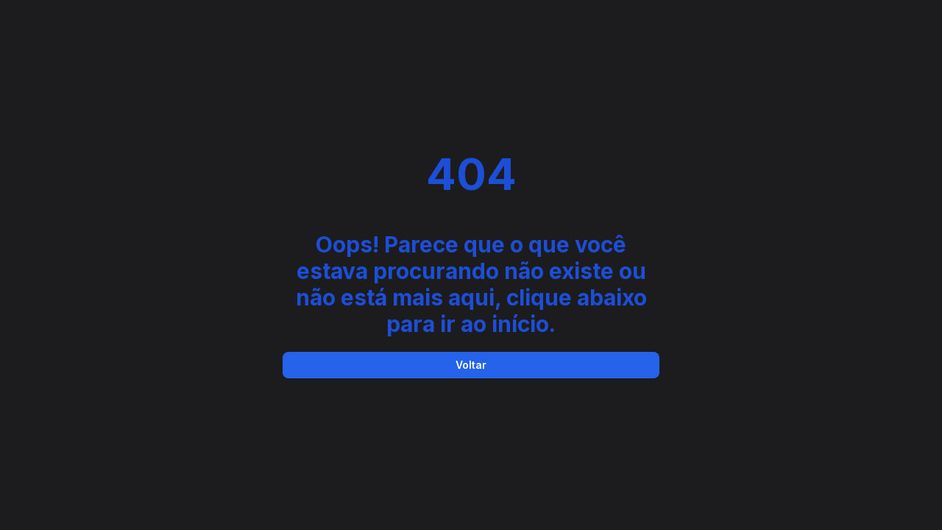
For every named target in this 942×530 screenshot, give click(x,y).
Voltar (471, 364)
